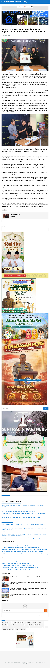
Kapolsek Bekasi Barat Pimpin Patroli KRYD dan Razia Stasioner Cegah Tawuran (21, 517)
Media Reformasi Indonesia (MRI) (18, 662)
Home (3, 25)
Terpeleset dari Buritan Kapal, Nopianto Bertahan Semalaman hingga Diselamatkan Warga (28, 595)
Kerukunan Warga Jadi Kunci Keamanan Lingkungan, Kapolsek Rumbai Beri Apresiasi (22, 551)
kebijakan (11, 629)
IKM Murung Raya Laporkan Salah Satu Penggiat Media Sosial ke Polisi (18, 511)
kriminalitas (22, 629)
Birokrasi (4, 622)
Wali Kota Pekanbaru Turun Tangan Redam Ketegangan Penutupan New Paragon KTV (23, 545)
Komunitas (4, 624)
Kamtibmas (34, 622)
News (26, 624)
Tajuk (42, 627)
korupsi (17, 629)
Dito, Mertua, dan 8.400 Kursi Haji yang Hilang (12, 509)
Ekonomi (24, 622)
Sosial (31, 627)
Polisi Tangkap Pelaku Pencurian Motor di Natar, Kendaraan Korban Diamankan (27, 576)
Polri (19, 627)
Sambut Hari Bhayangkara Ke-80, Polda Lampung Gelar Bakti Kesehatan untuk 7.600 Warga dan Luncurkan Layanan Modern (28, 589)
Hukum (28, 622)
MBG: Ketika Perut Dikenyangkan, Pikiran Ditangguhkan (15, 563)
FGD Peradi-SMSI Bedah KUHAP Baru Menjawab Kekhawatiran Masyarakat (20, 567)
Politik (15, 627)
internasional (5, 629)
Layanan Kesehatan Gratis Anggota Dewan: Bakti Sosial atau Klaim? (18, 561)
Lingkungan (15, 624)
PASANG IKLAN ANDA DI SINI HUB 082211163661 (16, 275)
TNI (39, 627)
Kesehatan (41, 622)
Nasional (22, 624)
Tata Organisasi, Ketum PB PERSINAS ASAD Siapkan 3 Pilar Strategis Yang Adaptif (21, 538)
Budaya (9, 622)
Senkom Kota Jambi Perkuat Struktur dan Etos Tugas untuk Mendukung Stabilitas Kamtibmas (25, 549)
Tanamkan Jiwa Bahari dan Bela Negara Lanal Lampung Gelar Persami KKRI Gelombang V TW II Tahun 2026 (29, 583)
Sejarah (23, 627)
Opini (36, 624)
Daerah (14, 622)
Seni (28, 627)
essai (46, 627)
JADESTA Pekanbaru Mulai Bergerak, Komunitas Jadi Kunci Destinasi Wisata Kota (21, 547)
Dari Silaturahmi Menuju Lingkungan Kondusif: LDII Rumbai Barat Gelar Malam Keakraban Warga (25, 554)
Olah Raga (31, 624)
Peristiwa (11, 627)
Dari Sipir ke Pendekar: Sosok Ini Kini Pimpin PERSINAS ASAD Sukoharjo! (19, 532)
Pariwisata (41, 624)
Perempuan (4, 627)
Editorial (19, 622)
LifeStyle (10, 624)
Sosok (35, 627)
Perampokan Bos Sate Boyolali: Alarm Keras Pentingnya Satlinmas (18, 570)
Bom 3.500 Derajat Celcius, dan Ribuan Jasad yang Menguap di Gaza (18, 565)
